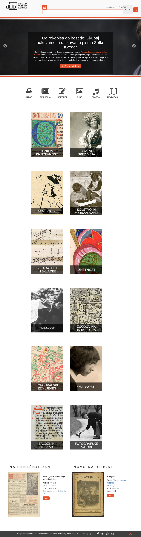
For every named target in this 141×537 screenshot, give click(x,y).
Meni (122, 7)
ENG (113, 7)
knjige (112, 485)
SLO (108, 7)
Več (46, 498)
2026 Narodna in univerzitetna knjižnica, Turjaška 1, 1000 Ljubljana (65, 534)
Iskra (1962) (51, 485)
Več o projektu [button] (70, 66)
